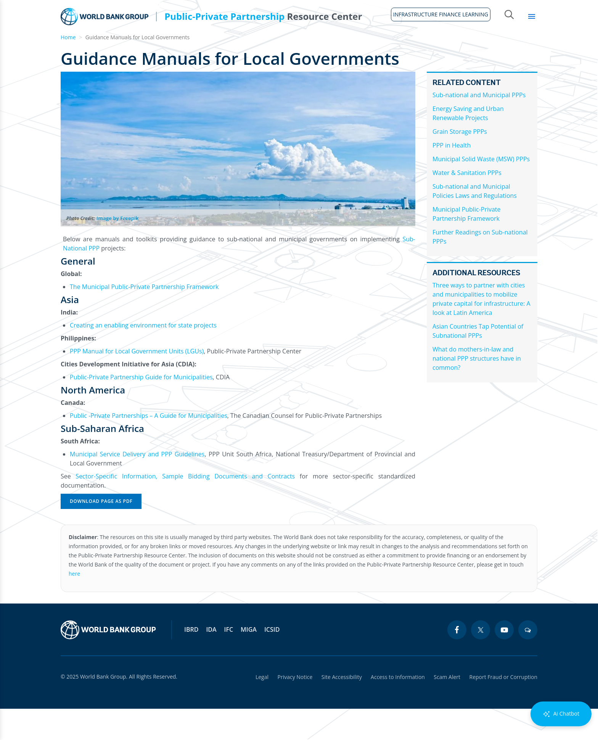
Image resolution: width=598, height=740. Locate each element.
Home (68, 68)
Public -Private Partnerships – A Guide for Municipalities (148, 447)
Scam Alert (447, 708)
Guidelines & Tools (154, 46)
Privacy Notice (294, 708)
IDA (211, 661)
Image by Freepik (117, 249)
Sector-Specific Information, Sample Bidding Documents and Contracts (185, 507)
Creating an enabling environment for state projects (143, 356)
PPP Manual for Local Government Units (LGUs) (137, 382)
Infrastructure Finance (306, 46)
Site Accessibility (341, 708)
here (74, 604)
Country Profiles (383, 46)
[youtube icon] (504, 661)
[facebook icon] (456, 661)
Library (517, 46)
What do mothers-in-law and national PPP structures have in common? (476, 389)
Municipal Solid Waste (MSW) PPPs (481, 190)
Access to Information (397, 708)
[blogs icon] (527, 661)
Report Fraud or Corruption (503, 708)
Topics (477, 46)
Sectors (438, 46)
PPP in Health (451, 176)
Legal (260, 708)
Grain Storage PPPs (459, 163)
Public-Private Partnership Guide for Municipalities (141, 408)
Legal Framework (226, 46)
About (97, 46)
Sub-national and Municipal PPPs (479, 126)
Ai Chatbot (561, 714)
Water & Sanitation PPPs (467, 204)
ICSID (272, 661)
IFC (228, 661)
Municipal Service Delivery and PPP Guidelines (137, 485)
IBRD (191, 661)
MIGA (249, 661)
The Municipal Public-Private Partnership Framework (144, 318)
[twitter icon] (480, 661)
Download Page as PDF (101, 532)
